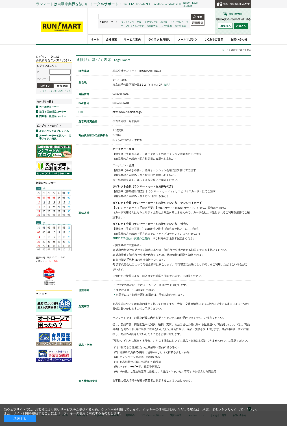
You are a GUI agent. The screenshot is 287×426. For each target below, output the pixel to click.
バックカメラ (127, 22)
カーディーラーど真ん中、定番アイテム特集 (55, 137)
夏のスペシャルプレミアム (54, 131)
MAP (167, 84)
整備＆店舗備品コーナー (52, 111)
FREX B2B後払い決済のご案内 (131, 238)
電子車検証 (180, 25)
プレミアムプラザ (135, 25)
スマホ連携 (166, 25)
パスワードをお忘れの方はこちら (55, 91)
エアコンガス (151, 22)
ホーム (225, 50)
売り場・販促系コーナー (52, 116)
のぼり (164, 22)
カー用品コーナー (49, 107)
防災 (139, 22)
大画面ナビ (152, 25)
